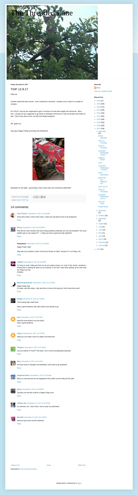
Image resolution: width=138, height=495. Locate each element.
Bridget (20, 299)
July (100, 227)
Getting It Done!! (101, 159)
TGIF (23, 200)
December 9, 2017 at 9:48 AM (33, 389)
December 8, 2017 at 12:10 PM (44, 283)
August (101, 224)
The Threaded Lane (42, 12)
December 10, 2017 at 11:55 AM (38, 403)
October (102, 216)
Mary (19, 361)
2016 (99, 249)
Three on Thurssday (103, 191)
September (102, 219)
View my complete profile (103, 91)
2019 (99, 122)
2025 (99, 104)
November (102, 210)
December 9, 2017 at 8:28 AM (40, 375)
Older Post (82, 465)
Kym (18, 317)
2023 (99, 110)
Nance (19, 389)
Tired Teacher (22, 214)
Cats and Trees (101, 202)
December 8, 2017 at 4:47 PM (33, 333)
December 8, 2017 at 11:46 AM (38, 244)
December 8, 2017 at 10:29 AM (39, 214)
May (100, 233)
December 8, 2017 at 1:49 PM (33, 299)
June (100, 230)
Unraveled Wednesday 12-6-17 (103, 197)
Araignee (20, 347)
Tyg (27, 200)
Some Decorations (103, 174)
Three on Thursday (102, 142)
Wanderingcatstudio (24, 283)
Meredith (20, 417)
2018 (99, 125)
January (102, 245)
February (102, 242)
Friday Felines (103, 207)
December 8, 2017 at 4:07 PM (31, 317)
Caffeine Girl (21, 403)
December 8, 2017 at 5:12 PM (35, 347)
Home (49, 465)
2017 (99, 129)
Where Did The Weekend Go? (102, 180)
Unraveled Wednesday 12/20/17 (103, 153)
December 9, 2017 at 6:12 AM (31, 361)
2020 (99, 119)
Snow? (19, 200)
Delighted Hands (23, 375)
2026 (99, 101)
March (101, 239)
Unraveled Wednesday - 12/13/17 (103, 168)
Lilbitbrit (20, 262)
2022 (99, 113)
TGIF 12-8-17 (103, 187)
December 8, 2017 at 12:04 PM (35, 262)
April (100, 236)
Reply (19, 220)
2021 (99, 116)
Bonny (19, 227)
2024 (99, 107)
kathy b (20, 333)
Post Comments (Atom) (28, 469)
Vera (98, 88)
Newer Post (15, 465)
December (102, 131)
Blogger (78, 483)
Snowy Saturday (102, 137)
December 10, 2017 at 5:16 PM (35, 417)
